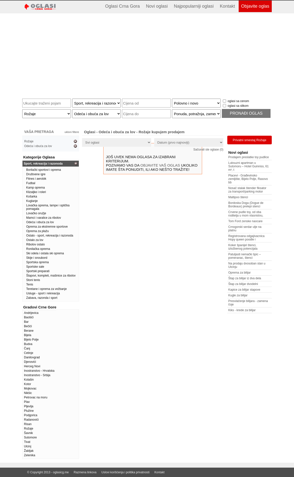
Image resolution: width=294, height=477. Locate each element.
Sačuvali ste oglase (208, 149)
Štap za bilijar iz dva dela (244, 278)
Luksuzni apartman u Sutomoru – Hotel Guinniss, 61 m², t (248, 166)
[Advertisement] (147, 54)
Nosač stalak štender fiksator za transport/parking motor (247, 189)
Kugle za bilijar (238, 295)
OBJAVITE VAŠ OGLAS (160, 165)
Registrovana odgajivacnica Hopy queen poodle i (246, 237)
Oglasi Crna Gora (122, 6)
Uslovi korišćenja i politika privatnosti (125, 472)
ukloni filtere (71, 131)
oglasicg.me (61, 472)
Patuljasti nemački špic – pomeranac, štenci (244, 256)
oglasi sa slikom (238, 106)
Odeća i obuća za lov (38, 146)
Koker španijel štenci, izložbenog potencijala (242, 246)
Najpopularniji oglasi (194, 6)
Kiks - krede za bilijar (242, 310)
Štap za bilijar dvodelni (243, 284)
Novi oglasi (157, 6)
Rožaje (28, 141)
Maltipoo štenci (238, 197)
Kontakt (227, 6)
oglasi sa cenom (238, 101)
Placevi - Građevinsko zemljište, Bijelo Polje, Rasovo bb (248, 179)
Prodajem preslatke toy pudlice (248, 157)
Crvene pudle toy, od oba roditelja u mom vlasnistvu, (245, 213)
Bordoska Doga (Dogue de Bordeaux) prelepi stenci (245, 204)
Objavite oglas (255, 6)
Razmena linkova (85, 472)
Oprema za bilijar (239, 272)
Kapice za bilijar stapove (244, 289)
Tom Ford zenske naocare (245, 221)
